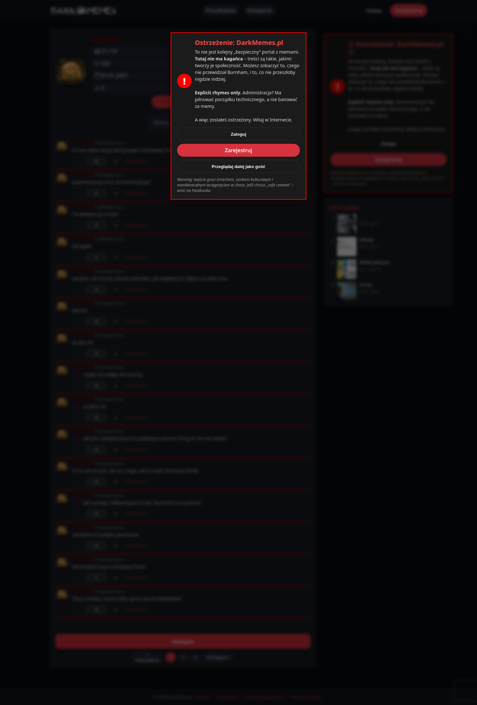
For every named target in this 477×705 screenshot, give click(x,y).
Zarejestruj (238, 150)
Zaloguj (238, 134)
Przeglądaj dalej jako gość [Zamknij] (238, 166)
